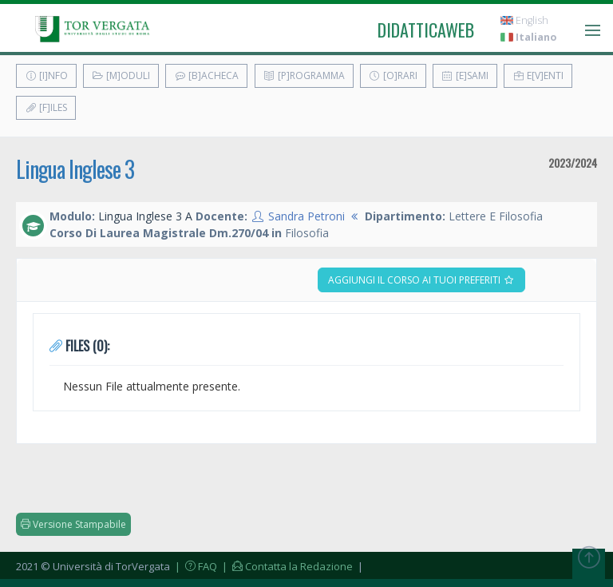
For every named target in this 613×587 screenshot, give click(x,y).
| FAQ (194, 566)
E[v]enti (538, 75)
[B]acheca (206, 75)
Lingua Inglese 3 (75, 169)
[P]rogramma (304, 75)
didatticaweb (426, 29)
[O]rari (393, 75)
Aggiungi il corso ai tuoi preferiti (421, 280)
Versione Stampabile (73, 524)
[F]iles (46, 107)
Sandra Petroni (306, 216)
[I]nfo (46, 75)
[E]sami (464, 75)
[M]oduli (121, 75)
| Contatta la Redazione (286, 566)
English (524, 20)
